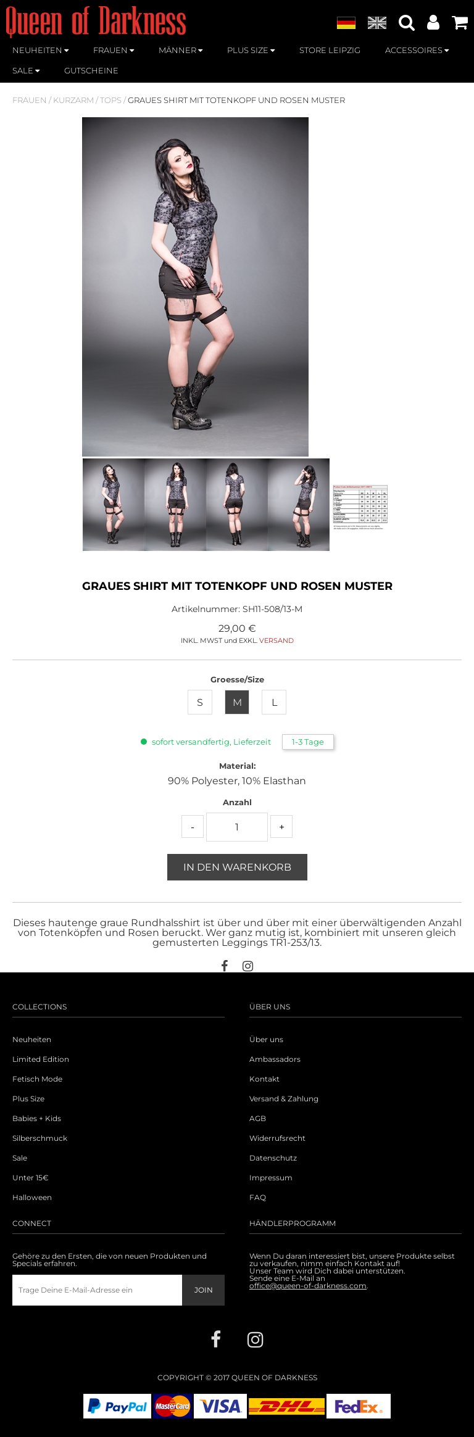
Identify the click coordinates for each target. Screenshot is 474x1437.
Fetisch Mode (37, 1079)
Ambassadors (275, 1059)
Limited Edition (40, 1059)
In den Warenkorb (237, 867)
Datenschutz (273, 1158)
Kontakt (264, 1079)
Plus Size (28, 1099)
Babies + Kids (36, 1118)
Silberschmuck (39, 1138)
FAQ (257, 1197)
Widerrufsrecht (277, 1138)
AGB (257, 1118)
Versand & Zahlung (283, 1099)
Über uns (266, 1039)
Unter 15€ (30, 1178)
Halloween (32, 1197)
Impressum (271, 1178)
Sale (19, 1158)
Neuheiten (31, 1039)
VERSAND (276, 640)
